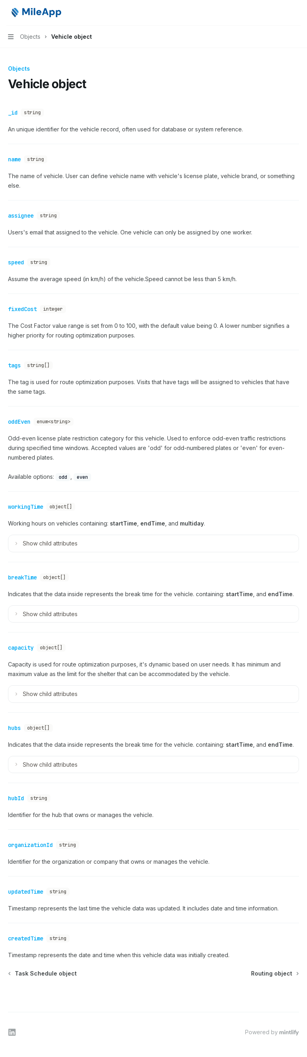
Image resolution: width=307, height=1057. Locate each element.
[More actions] (297, 12)
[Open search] (281, 12)
